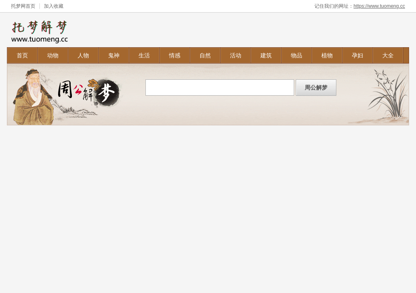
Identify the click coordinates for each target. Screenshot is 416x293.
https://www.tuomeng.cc (379, 6)
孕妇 (357, 55)
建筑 (266, 55)
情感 (174, 55)
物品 (296, 55)
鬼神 (113, 55)
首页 (22, 55)
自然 (205, 55)
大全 (388, 55)
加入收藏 (53, 6)
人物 (83, 55)
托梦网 (18, 6)
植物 (327, 55)
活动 (235, 55)
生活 (144, 55)
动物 (52, 55)
